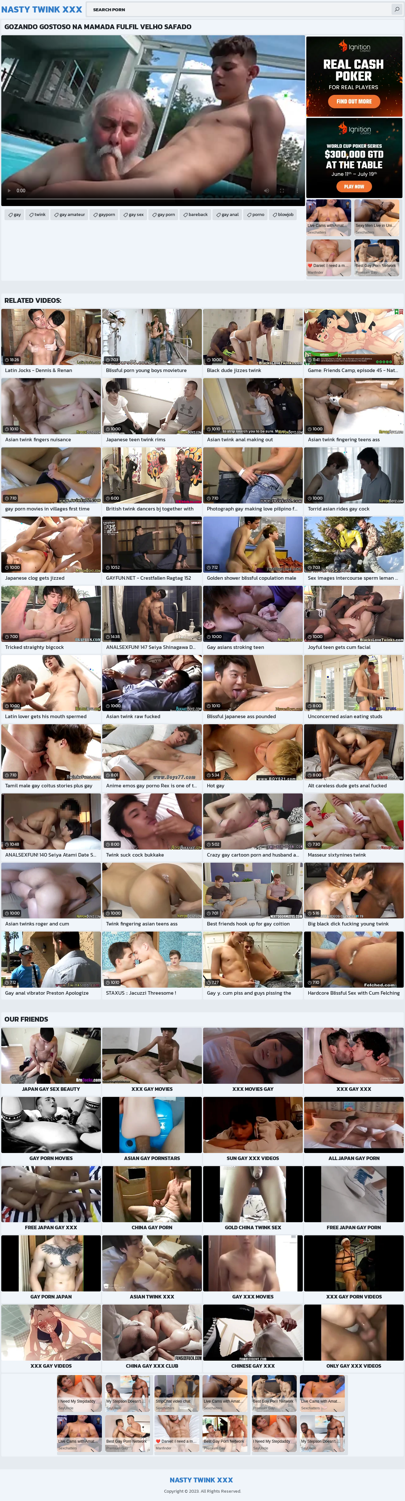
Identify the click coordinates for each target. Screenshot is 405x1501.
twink (40, 214)
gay (17, 214)
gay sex (136, 214)
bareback (198, 214)
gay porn (166, 214)
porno (258, 214)
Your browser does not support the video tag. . (153, 120)
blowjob (285, 214)
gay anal (230, 214)
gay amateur (72, 214)
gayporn (107, 214)
